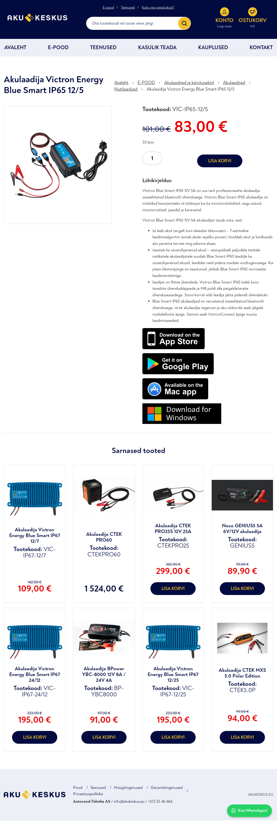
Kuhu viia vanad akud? (158, 8)
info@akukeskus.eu (129, 802)
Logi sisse (224, 27)
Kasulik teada (157, 49)
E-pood (108, 8)
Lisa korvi (219, 162)
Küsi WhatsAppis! (249, 810)
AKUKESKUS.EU (260, 796)
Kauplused (213, 49)
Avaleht (15, 49)
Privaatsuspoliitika (88, 795)
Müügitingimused (128, 789)
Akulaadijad (234, 84)
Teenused (128, 8)
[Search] (184, 24)
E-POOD (58, 49)
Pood (77, 789)
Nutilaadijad (125, 91)
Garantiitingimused (167, 789)
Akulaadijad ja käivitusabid (189, 84)
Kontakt (261, 49)
